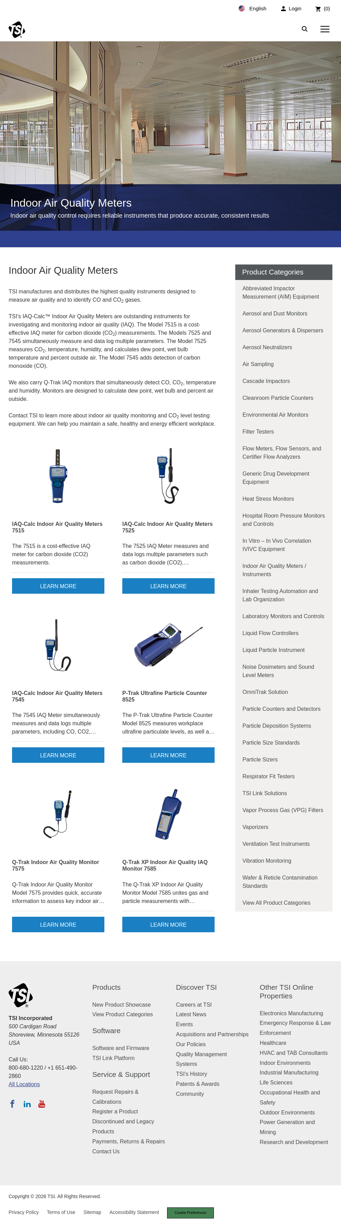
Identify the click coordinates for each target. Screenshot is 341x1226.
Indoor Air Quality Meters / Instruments (274, 570)
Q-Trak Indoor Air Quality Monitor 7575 (55, 865)
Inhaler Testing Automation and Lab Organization (280, 595)
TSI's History (191, 1074)
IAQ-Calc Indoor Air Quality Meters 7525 (167, 527)
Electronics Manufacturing (291, 1013)
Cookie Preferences (192, 1213)
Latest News (191, 1014)
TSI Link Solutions (264, 793)
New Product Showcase (121, 1005)
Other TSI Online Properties (286, 991)
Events (184, 1024)
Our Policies (191, 1044)
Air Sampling (258, 364)
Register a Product (115, 1111)
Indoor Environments (285, 1063)
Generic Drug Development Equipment (275, 478)
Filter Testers (258, 432)
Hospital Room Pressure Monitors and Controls (283, 520)
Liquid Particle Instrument (273, 650)
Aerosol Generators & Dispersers (282, 330)
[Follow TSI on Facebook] (12, 1104)
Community (190, 1094)
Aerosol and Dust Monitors (275, 313)
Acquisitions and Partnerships (212, 1034)
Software (106, 1031)
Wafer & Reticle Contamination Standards (280, 882)
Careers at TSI (194, 1005)
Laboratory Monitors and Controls (283, 616)
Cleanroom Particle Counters (277, 398)
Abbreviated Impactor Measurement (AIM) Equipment (280, 292)
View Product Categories (122, 1014)
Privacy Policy (24, 1212)
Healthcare (273, 1043)
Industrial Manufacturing (289, 1073)
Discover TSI (196, 987)
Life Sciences (276, 1082)
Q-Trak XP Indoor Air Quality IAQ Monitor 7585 (165, 865)
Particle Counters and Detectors (281, 709)
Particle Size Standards (271, 743)
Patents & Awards (197, 1084)
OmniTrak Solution (265, 692)
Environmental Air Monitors (275, 415)
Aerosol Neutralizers (267, 347)
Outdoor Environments (287, 1112)
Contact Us (106, 1151)
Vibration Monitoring (266, 861)
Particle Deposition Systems (276, 726)
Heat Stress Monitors (268, 499)
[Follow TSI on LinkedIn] (27, 1104)
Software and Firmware (120, 1048)
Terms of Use (61, 1212)
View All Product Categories (276, 903)
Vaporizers (255, 827)
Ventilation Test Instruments (276, 844)
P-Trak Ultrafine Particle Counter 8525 (164, 696)
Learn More (58, 586)
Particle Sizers (260, 759)
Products (106, 987)
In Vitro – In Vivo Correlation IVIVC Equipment (276, 545)
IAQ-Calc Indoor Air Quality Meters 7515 (57, 527)
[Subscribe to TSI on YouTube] (41, 1104)
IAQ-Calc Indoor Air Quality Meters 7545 (57, 696)
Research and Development (294, 1142)
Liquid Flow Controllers (270, 633)
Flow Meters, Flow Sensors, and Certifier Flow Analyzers (281, 453)
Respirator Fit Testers (268, 776)
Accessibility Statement (134, 1212)
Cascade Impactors (266, 381)
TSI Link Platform (113, 1058)
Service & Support (121, 1074)
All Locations (24, 1084)
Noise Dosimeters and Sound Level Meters (278, 671)
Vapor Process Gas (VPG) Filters (282, 810)
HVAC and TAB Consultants (294, 1053)
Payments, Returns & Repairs (128, 1141)
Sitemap (92, 1212)
